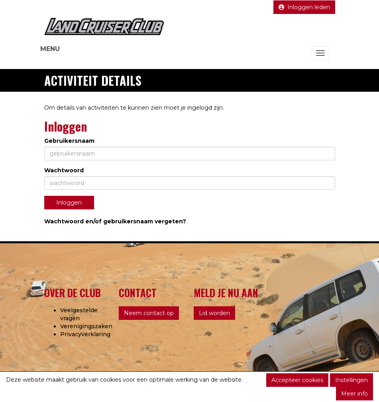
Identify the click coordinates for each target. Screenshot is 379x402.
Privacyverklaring (85, 334)
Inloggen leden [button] (304, 7)
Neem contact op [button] (149, 313)
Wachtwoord (64, 170)
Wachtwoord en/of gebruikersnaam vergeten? (115, 221)
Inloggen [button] (69, 202)
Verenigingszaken (86, 326)
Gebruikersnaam (69, 140)
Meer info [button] (354, 393)
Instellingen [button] (351, 380)
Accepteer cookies (297, 380)
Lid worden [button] (214, 313)
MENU (50, 49)
